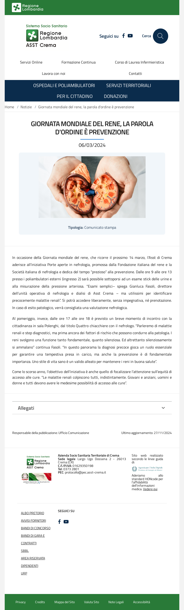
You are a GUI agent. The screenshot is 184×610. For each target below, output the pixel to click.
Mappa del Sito (64, 602)
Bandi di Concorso (35, 528)
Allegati (26, 408)
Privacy (21, 602)
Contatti (135, 73)
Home (9, 107)
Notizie (26, 107)
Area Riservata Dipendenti (33, 562)
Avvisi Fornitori (33, 520)
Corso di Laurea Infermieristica (139, 62)
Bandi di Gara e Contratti (33, 539)
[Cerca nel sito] (160, 36)
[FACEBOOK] (122, 36)
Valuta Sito (91, 602)
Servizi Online (31, 62)
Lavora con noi (53, 73)
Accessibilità (141, 602)
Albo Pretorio (32, 513)
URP (24, 573)
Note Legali (116, 602)
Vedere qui (150, 489)
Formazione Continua (78, 62)
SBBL (25, 550)
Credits (40, 602)
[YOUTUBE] (130, 36)
